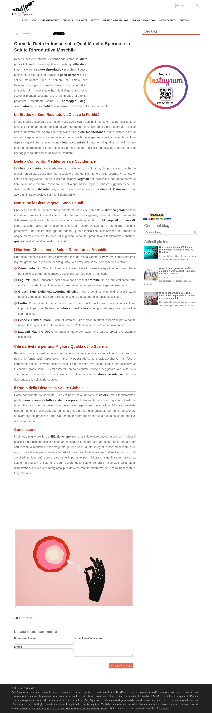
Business (68, 20)
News (34, 20)
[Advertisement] (111, 76)
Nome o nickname (25, 638)
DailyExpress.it (23, 8)
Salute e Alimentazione (115, 20)
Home (25, 20)
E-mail (18, 647)
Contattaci (164, 708)
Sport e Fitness (168, 20)
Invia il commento (121, 665)
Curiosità (81, 20)
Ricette (95, 20)
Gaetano (25, 618)
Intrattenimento (50, 20)
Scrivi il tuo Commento (88, 638)
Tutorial (185, 20)
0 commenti (25, 33)
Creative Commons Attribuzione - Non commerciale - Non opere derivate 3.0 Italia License (62, 708)
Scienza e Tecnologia (144, 20)
